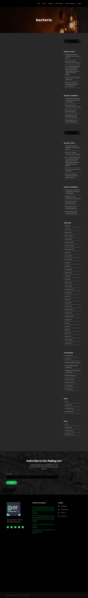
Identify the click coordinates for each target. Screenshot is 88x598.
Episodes (50, 3)
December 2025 (69, 242)
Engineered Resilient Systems (72, 362)
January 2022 (68, 306)
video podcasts (69, 389)
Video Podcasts (59, 3)
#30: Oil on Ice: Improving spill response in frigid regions (72, 100)
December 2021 (69, 309)
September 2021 (69, 316)
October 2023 (68, 269)
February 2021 (69, 339)
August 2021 (68, 319)
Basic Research (69, 355)
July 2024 (67, 262)
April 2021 (67, 333)
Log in (66, 401)
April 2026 (67, 229)
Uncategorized (69, 385)
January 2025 (68, 256)
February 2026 (69, 235)
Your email (44, 476)
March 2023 (68, 282)
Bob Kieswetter (69, 120)
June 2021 (67, 326)
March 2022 (68, 303)
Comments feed (69, 408)
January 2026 (68, 239)
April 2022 (67, 299)
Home (38, 3)
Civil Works (68, 359)
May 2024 (67, 266)
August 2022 (68, 293)
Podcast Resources (70, 3)
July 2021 (67, 323)
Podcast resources (70, 382)
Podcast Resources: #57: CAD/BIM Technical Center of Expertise (72, 56)
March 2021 (68, 336)
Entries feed (68, 405)
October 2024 (68, 259)
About (44, 3)
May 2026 (67, 225)
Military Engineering (70, 375)
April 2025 (67, 252)
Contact (79, 3)
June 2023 (67, 276)
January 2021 (68, 343)
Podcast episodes (69, 379)
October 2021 (68, 313)
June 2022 (67, 296)
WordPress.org (69, 411)
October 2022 (68, 286)
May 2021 (67, 329)
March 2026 (68, 232)
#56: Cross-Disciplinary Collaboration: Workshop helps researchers (71, 84)
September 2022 (69, 289)
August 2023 (68, 272)
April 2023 (67, 279)
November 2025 (69, 246)
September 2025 (69, 249)
